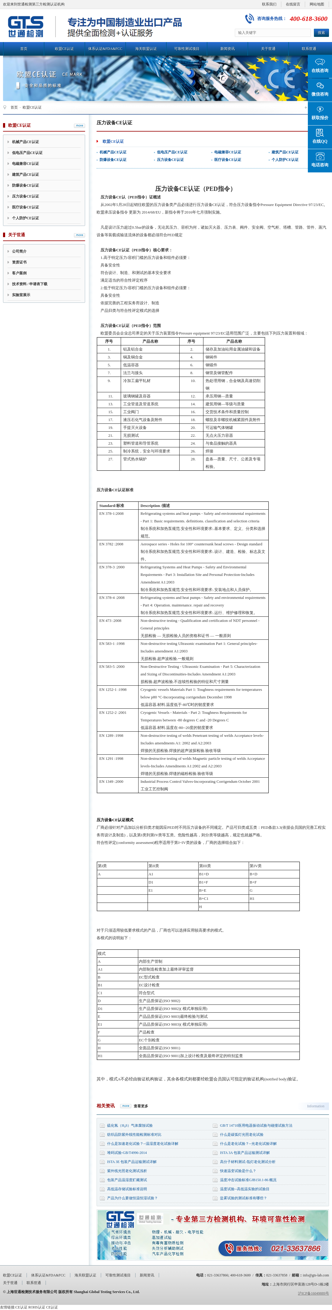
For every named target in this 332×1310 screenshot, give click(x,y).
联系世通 (309, 49)
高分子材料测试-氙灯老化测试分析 (248, 1162)
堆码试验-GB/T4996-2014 (127, 1153)
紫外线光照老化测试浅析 (127, 1171)
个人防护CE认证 (25, 218)
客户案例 (19, 273)
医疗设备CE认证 (25, 207)
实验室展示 (21, 295)
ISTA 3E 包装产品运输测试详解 (132, 1162)
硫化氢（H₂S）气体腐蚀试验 (130, 1125)
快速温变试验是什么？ (238, 1171)
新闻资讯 (227, 49)
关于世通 (268, 49)
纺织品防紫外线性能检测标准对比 (134, 1134)
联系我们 (269, 4)
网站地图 (317, 4)
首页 (23, 49)
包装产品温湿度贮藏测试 (127, 1180)
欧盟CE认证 (64, 49)
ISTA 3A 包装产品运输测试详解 (245, 1153)
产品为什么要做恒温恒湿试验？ (132, 1198)
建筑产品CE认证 (25, 174)
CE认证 (21, 1307)
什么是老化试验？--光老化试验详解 (248, 1144)
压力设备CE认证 (25, 196)
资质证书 (19, 262)
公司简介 (19, 251)
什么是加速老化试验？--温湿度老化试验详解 (142, 1144)
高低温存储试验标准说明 (127, 1189)
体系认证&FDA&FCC (105, 49)
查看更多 (141, 1106)
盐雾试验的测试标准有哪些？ (243, 1198)
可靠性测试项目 (187, 49)
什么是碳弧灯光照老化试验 (241, 1134)
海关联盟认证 (146, 49)
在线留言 (293, 4)
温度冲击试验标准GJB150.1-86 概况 (248, 1180)
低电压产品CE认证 (27, 153)
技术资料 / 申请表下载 (29, 284)
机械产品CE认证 (25, 142)
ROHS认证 (36, 1307)
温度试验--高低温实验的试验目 (245, 1189)
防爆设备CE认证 (25, 185)
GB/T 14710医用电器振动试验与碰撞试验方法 (256, 1125)
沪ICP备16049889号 (313, 1293)
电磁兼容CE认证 (25, 164)
